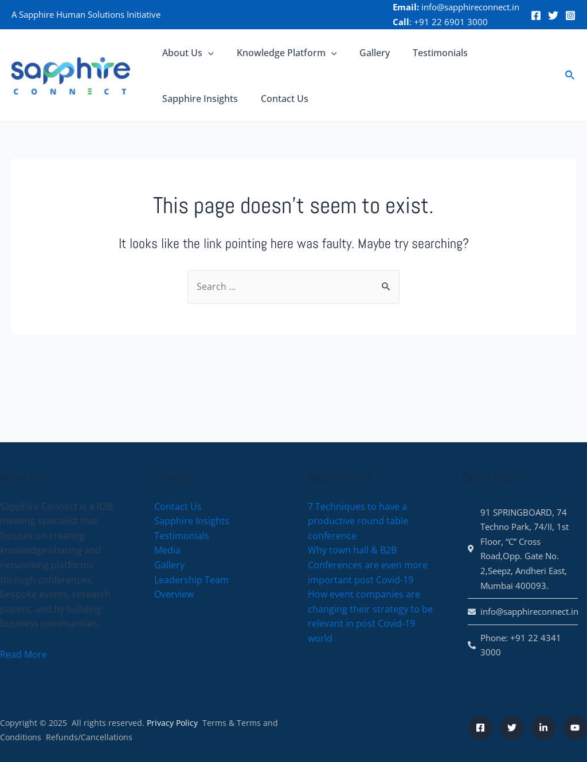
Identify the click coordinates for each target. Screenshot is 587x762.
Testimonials (424, 52)
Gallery (363, 52)
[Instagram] (570, 15)
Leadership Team (191, 580)
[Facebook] (536, 15)
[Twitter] (553, 15)
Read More (23, 654)
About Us (186, 53)
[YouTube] (575, 728)
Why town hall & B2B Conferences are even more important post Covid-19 (368, 565)
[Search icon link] (570, 75)
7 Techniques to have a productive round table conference (358, 521)
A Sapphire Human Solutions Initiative (86, 14)
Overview (174, 594)
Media (167, 550)
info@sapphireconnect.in (470, 7)
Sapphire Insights (198, 98)
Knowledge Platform (280, 53)
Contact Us (278, 98)
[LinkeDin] (543, 728)
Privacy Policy (172, 722)
